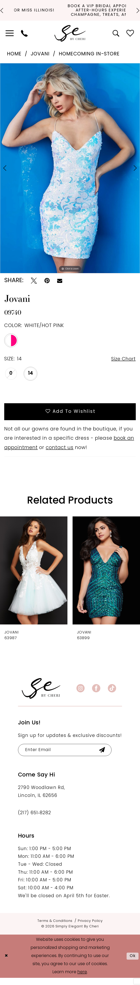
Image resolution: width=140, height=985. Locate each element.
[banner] (41, 695)
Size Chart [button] (123, 364)
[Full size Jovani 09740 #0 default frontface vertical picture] (70, 173)
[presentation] (33, 577)
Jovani (40, 59)
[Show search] (116, 39)
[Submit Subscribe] (106, 757)
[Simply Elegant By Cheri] (70, 38)
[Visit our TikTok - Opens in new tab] (112, 695)
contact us (59, 454)
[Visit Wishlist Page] (130, 38)
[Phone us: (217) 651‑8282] (25, 39)
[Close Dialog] (6, 963)
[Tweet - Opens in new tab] (34, 286)
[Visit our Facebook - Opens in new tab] (96, 695)
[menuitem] (10, 38)
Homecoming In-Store (89, 59)
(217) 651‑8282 (34, 820)
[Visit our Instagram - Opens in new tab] (80, 695)
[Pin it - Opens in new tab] (47, 286)
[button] (10, 38)
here (82, 979)
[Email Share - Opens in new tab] (59, 286)
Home (14, 59)
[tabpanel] (70, 173)
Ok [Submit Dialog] (132, 963)
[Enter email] (67, 757)
